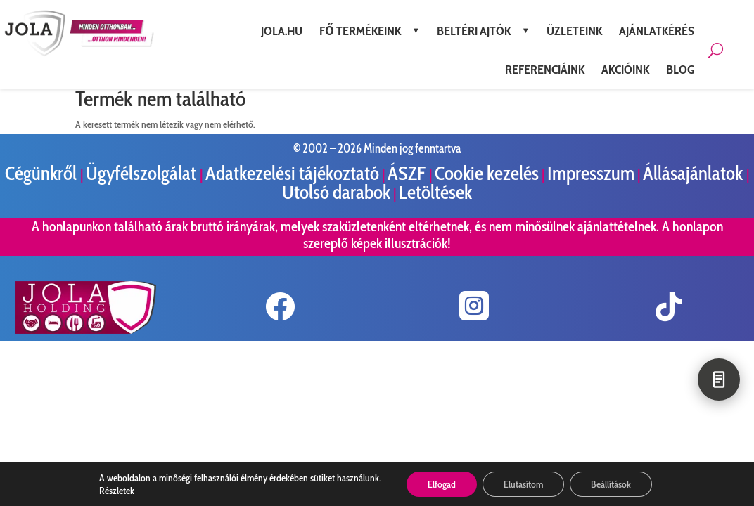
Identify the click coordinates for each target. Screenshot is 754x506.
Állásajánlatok (694, 173)
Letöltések (435, 192)
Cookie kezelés (487, 173)
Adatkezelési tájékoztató (292, 173)
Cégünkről (42, 173)
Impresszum (590, 173)
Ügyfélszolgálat (143, 173)
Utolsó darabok (336, 192)
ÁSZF (408, 173)
